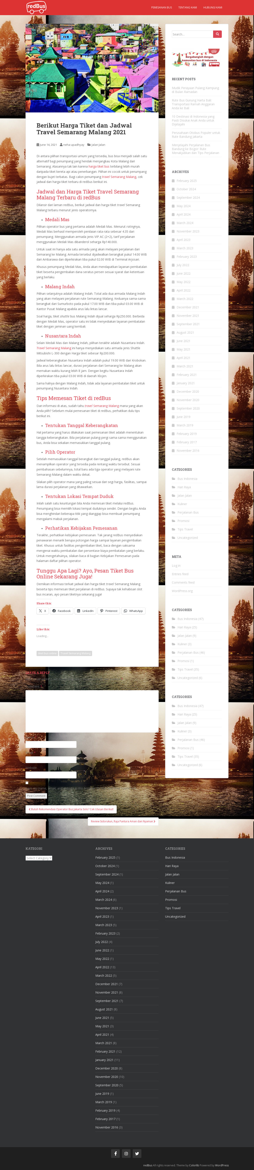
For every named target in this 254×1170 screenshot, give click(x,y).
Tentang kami (187, 7)
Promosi (183, 521)
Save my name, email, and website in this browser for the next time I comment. (81, 788)
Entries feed (180, 574)
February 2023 (187, 256)
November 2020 (188, 400)
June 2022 (183, 273)
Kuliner (182, 504)
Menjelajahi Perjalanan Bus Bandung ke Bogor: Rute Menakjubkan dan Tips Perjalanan (195, 149)
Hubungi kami (212, 7)
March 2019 (185, 425)
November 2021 (188, 316)
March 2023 (185, 248)
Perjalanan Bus (188, 512)
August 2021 (185, 332)
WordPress (222, 1165)
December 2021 (188, 307)
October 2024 (186, 189)
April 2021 (183, 358)
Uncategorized (187, 538)
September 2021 (188, 324)
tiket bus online (47, 653)
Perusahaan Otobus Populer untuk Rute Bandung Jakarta (196, 135)
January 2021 (186, 383)
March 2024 (185, 223)
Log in (176, 565)
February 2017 (187, 442)
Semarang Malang (119, 177)
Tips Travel (185, 529)
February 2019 (187, 434)
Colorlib (194, 1165)
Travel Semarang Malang (76, 653)
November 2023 (188, 231)
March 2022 (185, 299)
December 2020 (188, 391)
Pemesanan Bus (161, 7)
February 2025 (187, 181)
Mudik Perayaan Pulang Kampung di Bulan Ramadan (195, 90)
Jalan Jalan (98, 145)
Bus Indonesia (187, 479)
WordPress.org (182, 591)
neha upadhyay (73, 145)
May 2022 (183, 282)
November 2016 (188, 450)
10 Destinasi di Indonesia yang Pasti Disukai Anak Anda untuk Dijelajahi (193, 120)
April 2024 (183, 214)
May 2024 (183, 206)
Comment (34, 686)
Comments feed (183, 582)
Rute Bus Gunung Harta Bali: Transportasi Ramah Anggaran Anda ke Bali (193, 104)
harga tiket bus (99, 166)
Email (31, 753)
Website (31, 768)
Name (31, 737)
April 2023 (183, 240)
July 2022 (183, 265)
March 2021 (185, 366)
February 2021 (187, 375)
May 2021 (183, 349)
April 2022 (183, 290)
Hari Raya (184, 487)
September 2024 (188, 197)
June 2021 (183, 341)
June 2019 (183, 417)
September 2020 (188, 408)
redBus (147, 1165)
